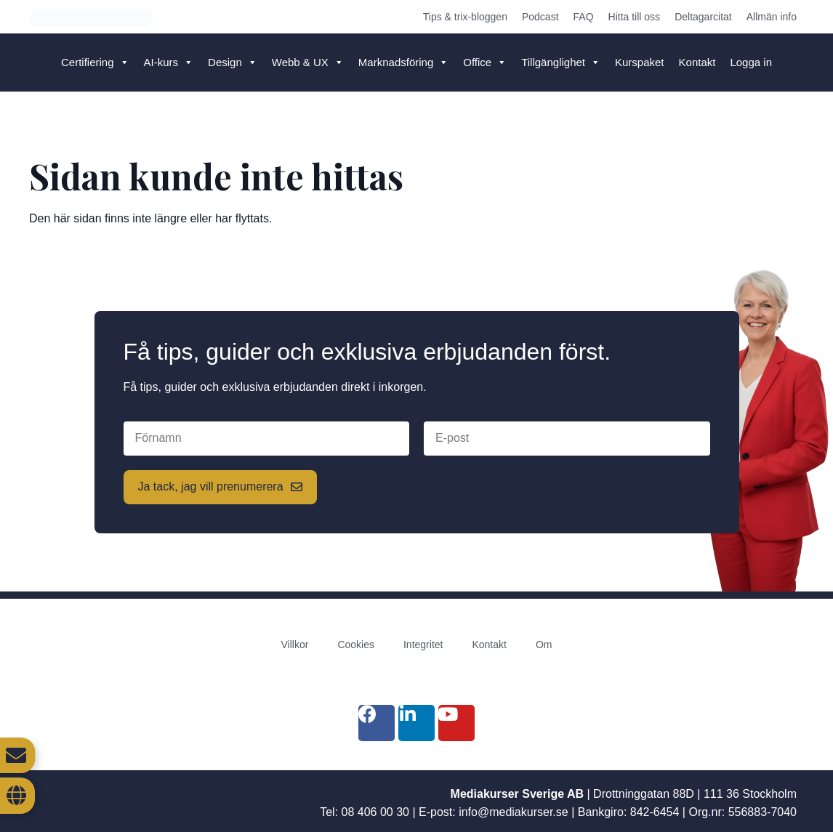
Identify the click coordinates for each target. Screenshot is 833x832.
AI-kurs (169, 62)
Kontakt (697, 62)
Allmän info (772, 17)
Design (232, 62)
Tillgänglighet (560, 62)
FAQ (584, 17)
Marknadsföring (403, 62)
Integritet (423, 644)
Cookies (355, 644)
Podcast (540, 17)
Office (485, 62)
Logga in (751, 62)
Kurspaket (639, 62)
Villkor (295, 644)
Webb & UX (308, 62)
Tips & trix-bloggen (465, 17)
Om (544, 644)
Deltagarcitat (703, 17)
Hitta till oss (634, 17)
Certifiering (95, 62)
